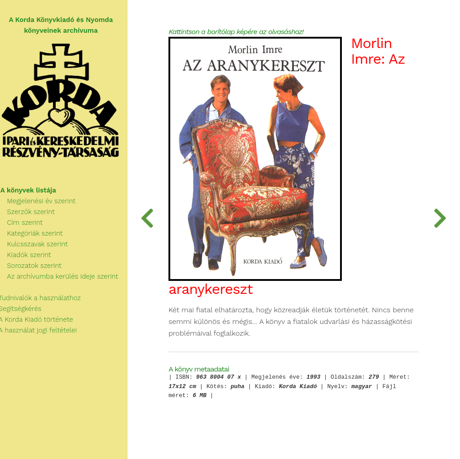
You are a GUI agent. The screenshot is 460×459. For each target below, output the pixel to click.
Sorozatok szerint (33, 267)
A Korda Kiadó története (39, 321)
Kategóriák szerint (34, 235)
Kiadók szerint (28, 257)
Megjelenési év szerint (40, 203)
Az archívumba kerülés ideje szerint (62, 278)
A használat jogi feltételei (41, 332)
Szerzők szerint (30, 214)
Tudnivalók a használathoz (43, 300)
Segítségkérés (23, 310)
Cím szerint (24, 224)
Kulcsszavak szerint (36, 246)
